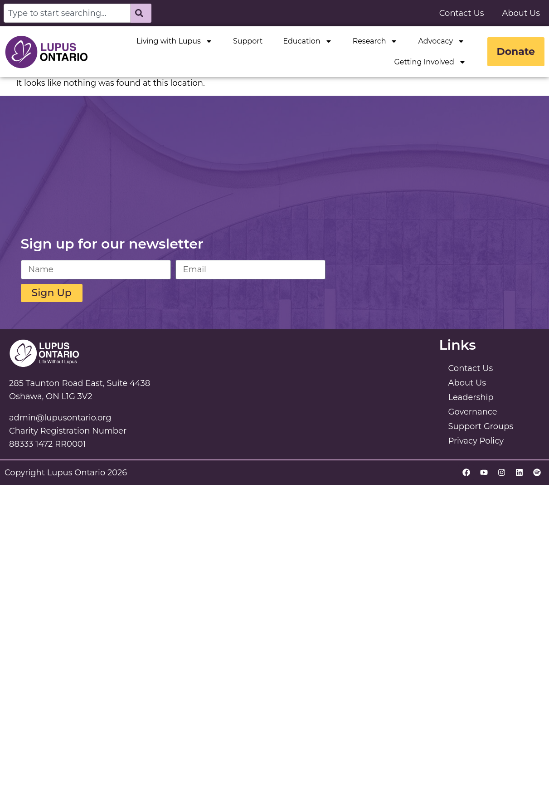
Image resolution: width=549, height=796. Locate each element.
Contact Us (461, 13)
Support (247, 41)
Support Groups (481, 426)
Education (307, 41)
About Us (521, 13)
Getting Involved (430, 62)
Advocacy (441, 41)
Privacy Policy (476, 441)
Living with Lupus (174, 41)
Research (375, 41)
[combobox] (67, 13)
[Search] (141, 13)
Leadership (471, 397)
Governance (472, 412)
